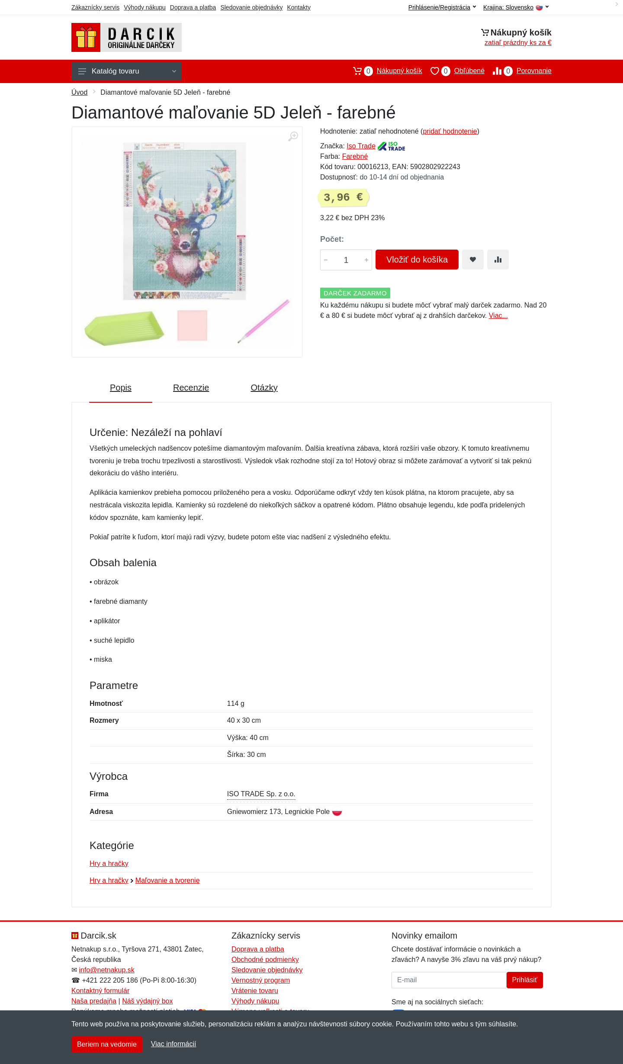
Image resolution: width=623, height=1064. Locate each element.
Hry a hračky (109, 863)
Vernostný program (260, 980)
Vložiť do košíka (417, 259)
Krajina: (516, 7)
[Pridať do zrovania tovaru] (498, 259)
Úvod (79, 92)
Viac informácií (173, 1044)
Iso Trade (361, 146)
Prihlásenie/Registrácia (442, 7)
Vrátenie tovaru (254, 990)
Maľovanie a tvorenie (167, 880)
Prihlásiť (524, 980)
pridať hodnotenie (450, 131)
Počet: (332, 239)
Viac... (498, 315)
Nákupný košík (383, 71)
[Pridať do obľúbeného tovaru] (473, 259)
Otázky (263, 387)
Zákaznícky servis (95, 7)
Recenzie (191, 387)
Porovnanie (518, 71)
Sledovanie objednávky (251, 7)
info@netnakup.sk (106, 970)
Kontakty (298, 7)
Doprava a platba (193, 7)
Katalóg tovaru (127, 71)
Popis (121, 387)
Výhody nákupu (145, 7)
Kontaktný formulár (100, 990)
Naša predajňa (93, 1001)
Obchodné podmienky (265, 959)
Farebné (355, 156)
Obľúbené (453, 71)
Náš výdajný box (147, 1001)
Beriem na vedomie (107, 1044)
